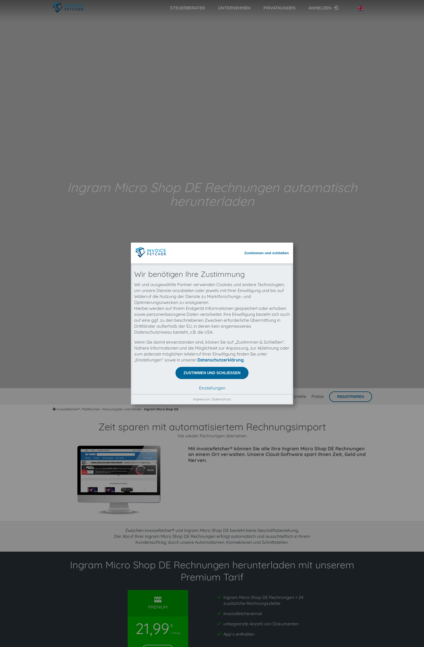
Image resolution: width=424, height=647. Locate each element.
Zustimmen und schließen (266, 27)
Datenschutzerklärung (220, 133)
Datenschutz (221, 173)
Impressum (201, 173)
